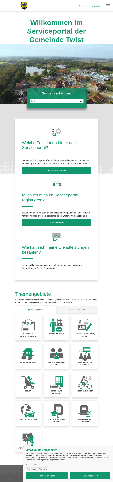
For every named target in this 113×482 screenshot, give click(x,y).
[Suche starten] (81, 101)
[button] (82, 5)
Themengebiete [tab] (35, 310)
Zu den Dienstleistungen (56, 170)
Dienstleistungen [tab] (77, 310)
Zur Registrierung (56, 223)
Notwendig (33, 469)
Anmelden (96, 6)
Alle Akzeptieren (90, 476)
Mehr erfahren (31, 464)
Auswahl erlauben (46, 476)
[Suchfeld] (54, 101)
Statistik (44, 469)
